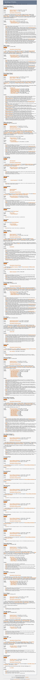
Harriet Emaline (14, 321)
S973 (6, 97)
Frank (23, 239)
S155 (6, 384)
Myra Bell (14, 56)
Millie (13, 374)
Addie (9, 269)
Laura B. (13, 293)
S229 (6, 149)
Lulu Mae (14, 141)
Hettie (12, 557)
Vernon (14, 372)
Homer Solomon (15, 22)
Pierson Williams (11, 367)
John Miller (13, 659)
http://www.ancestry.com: (32, 27)
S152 (6, 386)
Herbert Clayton (15, 294)
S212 (6, 103)
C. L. (15, 664)
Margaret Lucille (15, 91)
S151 (6, 251)
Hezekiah (13, 126)
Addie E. (14, 168)
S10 (6, 632)
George (9, 132)
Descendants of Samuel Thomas (15, 12)
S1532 (6, 453)
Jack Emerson (14, 89)
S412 (6, 652)
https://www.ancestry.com (9, 98)
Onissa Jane (9, 403)
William (14, 414)
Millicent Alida (29, 164)
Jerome (13, 140)
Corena (6, 621)
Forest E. (10, 326)
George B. (14, 376)
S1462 (6, 27)
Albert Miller (15, 371)
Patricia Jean (14, 93)
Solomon (18, 15)
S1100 (6, 254)
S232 (6, 201)
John (17, 132)
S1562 (6, 117)
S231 (6, 32)
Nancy (12, 190)
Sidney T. (6, 16)
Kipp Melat (26, 677)
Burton (14, 373)
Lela (13, 583)
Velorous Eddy (17, 577)
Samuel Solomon (19, 82)
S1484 (6, 302)
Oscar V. (13, 560)
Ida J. (13, 292)
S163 (6, 42)
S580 (6, 256)
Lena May (14, 370)
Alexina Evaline (13, 127)
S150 (6, 429)
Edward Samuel (15, 90)
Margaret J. (26, 15)
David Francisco (12, 288)
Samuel (13, 189)
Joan (13, 92)
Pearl (13, 558)
